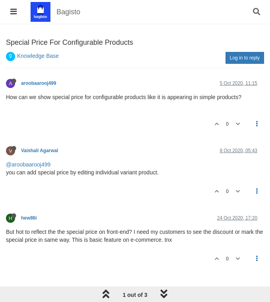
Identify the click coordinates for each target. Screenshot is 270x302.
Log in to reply (245, 58)
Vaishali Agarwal (39, 150)
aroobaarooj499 (38, 83)
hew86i (29, 218)
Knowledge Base (38, 56)
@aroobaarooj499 (28, 164)
